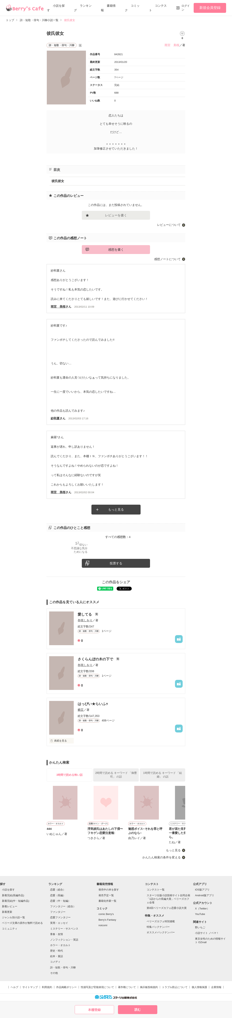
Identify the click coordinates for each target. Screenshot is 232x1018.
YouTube (200, 914)
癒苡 (81, 709)
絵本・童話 (56, 956)
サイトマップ (30, 987)
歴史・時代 (56, 950)
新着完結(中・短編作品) (15, 900)
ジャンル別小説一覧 (13, 917)
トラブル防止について (175, 987)
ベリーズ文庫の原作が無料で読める (22, 922)
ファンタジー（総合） (63, 906)
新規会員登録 (210, 8)
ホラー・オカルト (60, 945)
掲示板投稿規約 (149, 987)
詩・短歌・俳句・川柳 (63, 967)
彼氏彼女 (58, 181)
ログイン (185, 7)
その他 (54, 972)
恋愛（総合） (57, 889)
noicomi (103, 925)
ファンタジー (57, 911)
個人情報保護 (199, 987)
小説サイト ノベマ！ (207, 932)
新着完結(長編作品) (13, 895)
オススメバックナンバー (161, 932)
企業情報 (216, 987)
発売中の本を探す (109, 889)
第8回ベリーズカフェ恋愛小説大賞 (166, 907)
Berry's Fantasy (107, 919)
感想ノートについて (167, 259)
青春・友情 (56, 934)
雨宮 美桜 (172, 45)
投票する (116, 563)
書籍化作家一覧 (107, 900)
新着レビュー (9, 906)
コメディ (55, 961)
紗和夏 (55, 418)
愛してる (85, 614)
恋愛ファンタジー (60, 917)
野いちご (200, 927)
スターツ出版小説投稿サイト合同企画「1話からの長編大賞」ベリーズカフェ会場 (168, 899)
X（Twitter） (202, 908)
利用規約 (47, 987)
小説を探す (8, 889)
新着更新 (7, 911)
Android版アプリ (204, 895)
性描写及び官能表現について (97, 987)
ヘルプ (14, 987)
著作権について (127, 987)
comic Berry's (106, 914)
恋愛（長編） (57, 895)
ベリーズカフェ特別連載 (161, 921)
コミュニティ (9, 928)
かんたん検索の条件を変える (161, 857)
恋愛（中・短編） (60, 900)
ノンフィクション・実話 (64, 939)
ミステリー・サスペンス (64, 928)
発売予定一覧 (106, 895)
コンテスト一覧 (156, 889)
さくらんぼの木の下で (96, 659)
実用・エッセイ (59, 922)
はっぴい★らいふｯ (93, 704)
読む (137, 1009)
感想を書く (116, 249)
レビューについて (169, 224)
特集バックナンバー (158, 926)
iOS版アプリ (202, 889)
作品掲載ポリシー (66, 987)
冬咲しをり (85, 620)
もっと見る (116, 509)
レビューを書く (116, 215)
